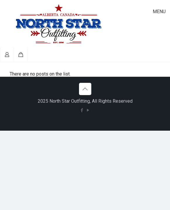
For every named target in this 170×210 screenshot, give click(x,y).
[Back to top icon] (85, 89)
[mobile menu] (162, 12)
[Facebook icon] (82, 110)
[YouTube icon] (88, 110)
